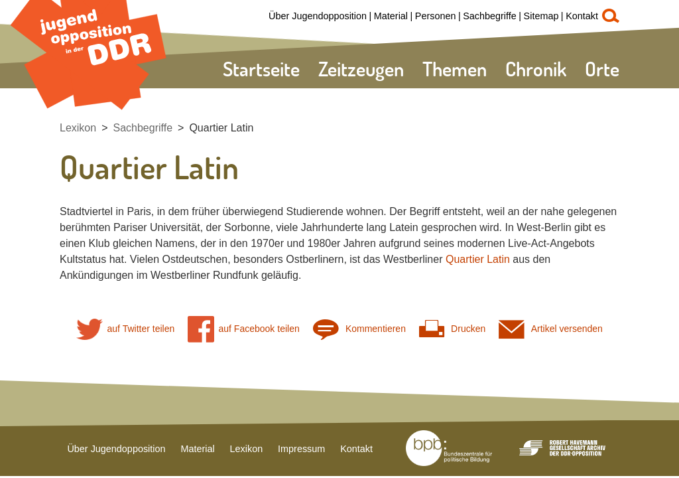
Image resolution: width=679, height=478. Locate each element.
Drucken (452, 329)
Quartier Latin (221, 127)
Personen (435, 16)
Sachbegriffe (490, 16)
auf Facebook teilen (244, 329)
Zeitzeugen (361, 69)
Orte (602, 69)
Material (391, 16)
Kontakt (582, 16)
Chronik (535, 69)
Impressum (301, 448)
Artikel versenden (551, 329)
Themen (454, 69)
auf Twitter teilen (125, 329)
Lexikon (78, 127)
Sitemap (541, 16)
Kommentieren (359, 329)
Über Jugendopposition (318, 16)
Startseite (261, 69)
